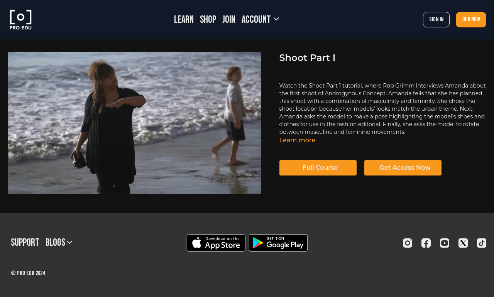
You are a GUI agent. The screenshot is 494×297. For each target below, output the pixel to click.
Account (260, 20)
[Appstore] (215, 242)
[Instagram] (407, 243)
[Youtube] (444, 243)
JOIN (228, 20)
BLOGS (59, 243)
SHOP (208, 20)
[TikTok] (481, 243)
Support (25, 243)
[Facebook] (426, 243)
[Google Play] (278, 242)
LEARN (184, 20)
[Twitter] (463, 243)
